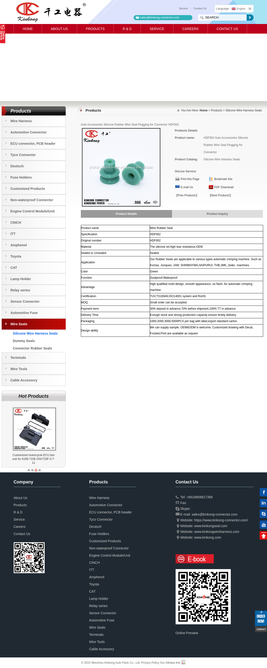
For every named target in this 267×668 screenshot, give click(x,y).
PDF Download (224, 187)
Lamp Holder (21, 279)
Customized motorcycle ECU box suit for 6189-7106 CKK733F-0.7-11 (46, 458)
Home (28, 29)
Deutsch (17, 166)
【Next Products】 (220, 195)
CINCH (16, 222)
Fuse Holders (21, 177)
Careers (190, 29)
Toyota (16, 256)
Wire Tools (19, 369)
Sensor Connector (25, 301)
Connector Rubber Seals (32, 348)
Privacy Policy (150, 662)
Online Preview (187, 633)
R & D (127, 29)
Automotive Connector (29, 132)
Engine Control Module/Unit (33, 211)
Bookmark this (223, 179)
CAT (14, 268)
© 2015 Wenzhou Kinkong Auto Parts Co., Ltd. (111, 662)
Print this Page (190, 179)
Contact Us (199, 8)
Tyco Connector (23, 155)
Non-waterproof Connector (32, 200)
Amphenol (19, 245)
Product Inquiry (217, 214)
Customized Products (28, 189)
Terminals (18, 358)
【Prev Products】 (187, 195)
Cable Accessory (24, 380)
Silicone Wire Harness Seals (35, 333)
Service (183, 8)
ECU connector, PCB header (33, 143)
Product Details (126, 214)
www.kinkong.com (207, 537)
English (238, 8)
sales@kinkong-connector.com (159, 17)
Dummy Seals (24, 341)
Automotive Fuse (24, 313)
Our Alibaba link (170, 662)
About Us (59, 29)
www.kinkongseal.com (210, 526)
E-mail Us (187, 187)
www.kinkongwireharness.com (216, 532)
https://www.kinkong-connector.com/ (221, 520)
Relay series (20, 290)
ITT (13, 234)
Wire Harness (21, 121)
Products (95, 29)
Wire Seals (19, 324)
